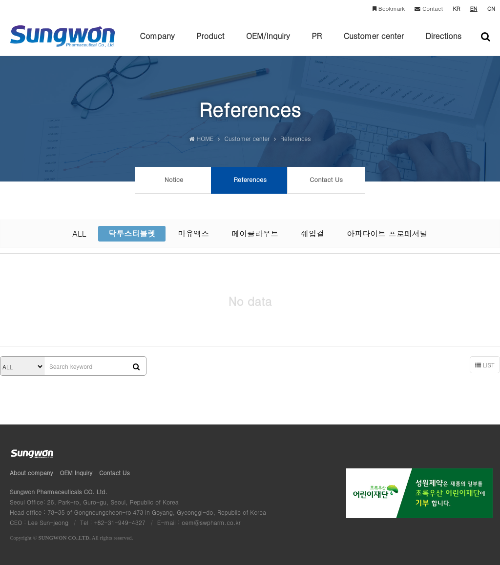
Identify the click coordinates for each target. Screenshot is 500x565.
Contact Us (114, 472)
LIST (485, 365)
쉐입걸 (312, 233)
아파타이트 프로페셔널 (387, 233)
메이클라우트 (254, 233)
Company (157, 43)
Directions (443, 43)
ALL (79, 233)
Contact (429, 8)
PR (317, 43)
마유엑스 (193, 233)
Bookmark (389, 8)
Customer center (373, 43)
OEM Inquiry (76, 472)
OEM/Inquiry (268, 43)
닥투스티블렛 (131, 233)
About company (31, 472)
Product (210, 43)
